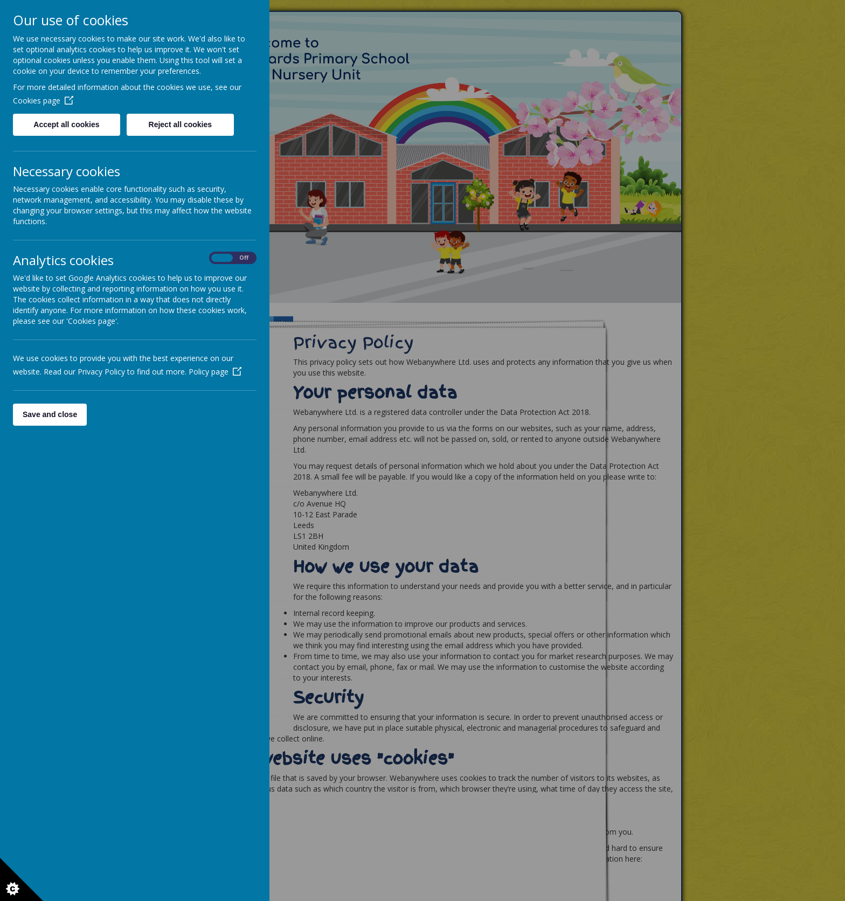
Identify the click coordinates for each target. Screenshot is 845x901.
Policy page (215, 371)
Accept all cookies (66, 124)
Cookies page (43, 100)
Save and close (50, 414)
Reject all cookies (180, 124)
